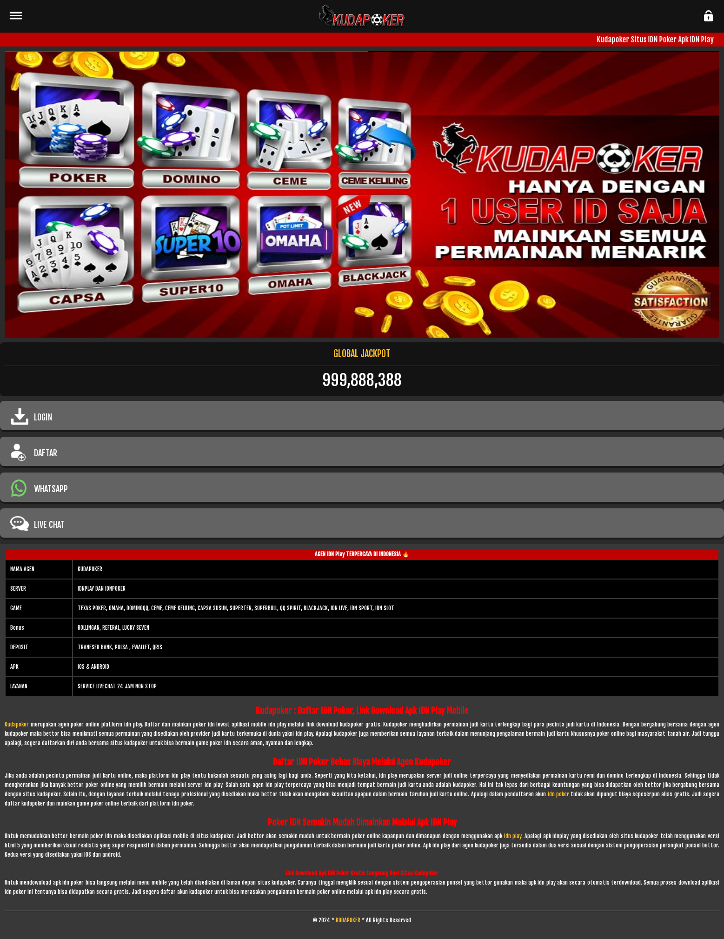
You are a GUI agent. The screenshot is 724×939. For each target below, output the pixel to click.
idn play (513, 835)
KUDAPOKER (348, 920)
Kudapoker (17, 724)
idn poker (558, 794)
